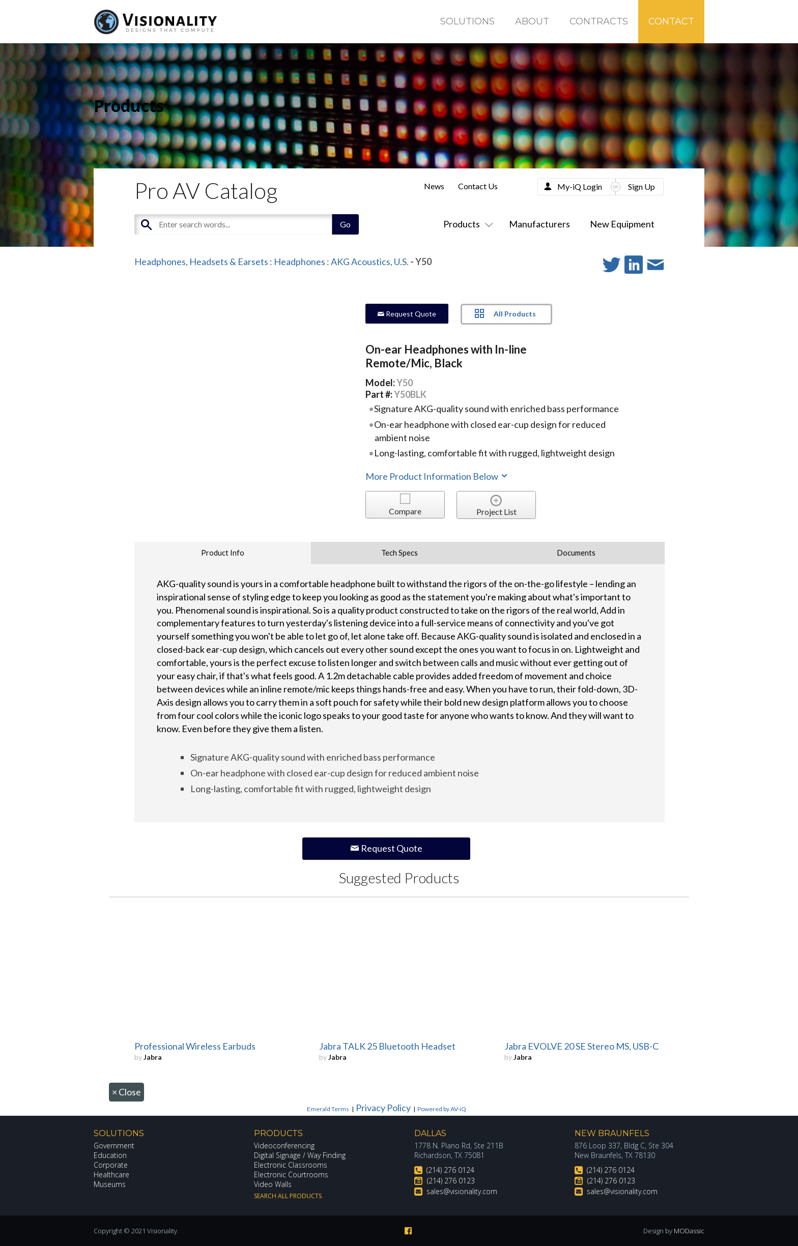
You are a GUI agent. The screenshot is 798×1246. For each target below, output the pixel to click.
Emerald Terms (328, 1109)
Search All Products (288, 1196)
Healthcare (111, 1174)
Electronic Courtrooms (291, 1174)
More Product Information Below (437, 476)
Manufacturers (539, 223)
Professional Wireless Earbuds (194, 1046)
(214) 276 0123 (451, 1180)
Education (110, 1155)
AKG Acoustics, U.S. (370, 261)
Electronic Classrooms (290, 1165)
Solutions (467, 21)
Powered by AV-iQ (441, 1109)
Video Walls (273, 1184)
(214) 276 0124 (450, 1170)
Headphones (299, 261)
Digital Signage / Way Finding (300, 1155)
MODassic (689, 1230)
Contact (671, 21)
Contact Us (478, 186)
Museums (110, 1184)
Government (114, 1145)
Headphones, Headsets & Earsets (201, 261)
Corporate (111, 1165)
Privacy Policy (383, 1107)
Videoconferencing (284, 1145)
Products (466, 223)
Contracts (598, 21)
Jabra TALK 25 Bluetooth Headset (387, 1046)
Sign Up (641, 186)
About (532, 21)
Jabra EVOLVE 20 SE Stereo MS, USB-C (581, 1046)
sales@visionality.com (461, 1191)
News (434, 186)
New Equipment (622, 223)
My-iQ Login (579, 186)
